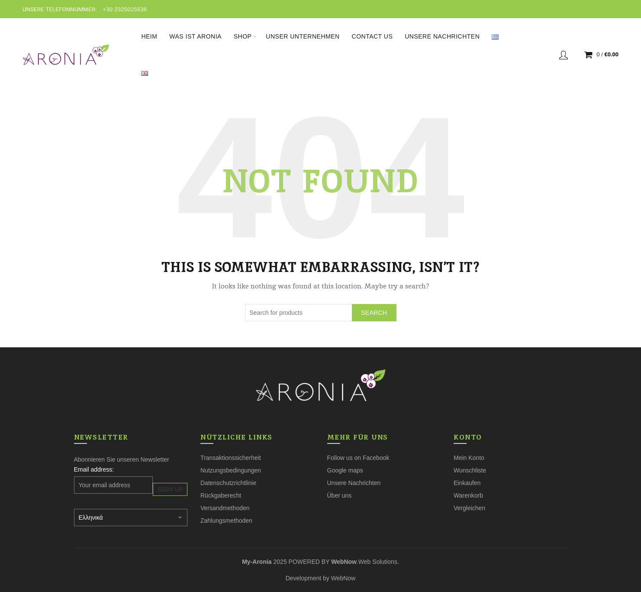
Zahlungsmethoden (226, 520)
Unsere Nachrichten (442, 36)
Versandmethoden (225, 508)
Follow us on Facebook (358, 457)
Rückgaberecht (220, 495)
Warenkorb (468, 495)
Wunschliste (470, 470)
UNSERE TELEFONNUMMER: (60, 9)
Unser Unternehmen (302, 36)
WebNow (343, 578)
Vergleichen (469, 508)
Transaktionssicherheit (230, 457)
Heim (149, 36)
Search (374, 312)
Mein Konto (469, 457)
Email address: (94, 469)
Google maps (345, 470)
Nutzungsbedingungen (230, 470)
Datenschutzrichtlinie (228, 482)
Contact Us (372, 36)
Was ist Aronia (195, 36)
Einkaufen (467, 482)
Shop (243, 36)
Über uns (339, 495)
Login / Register (563, 54)
